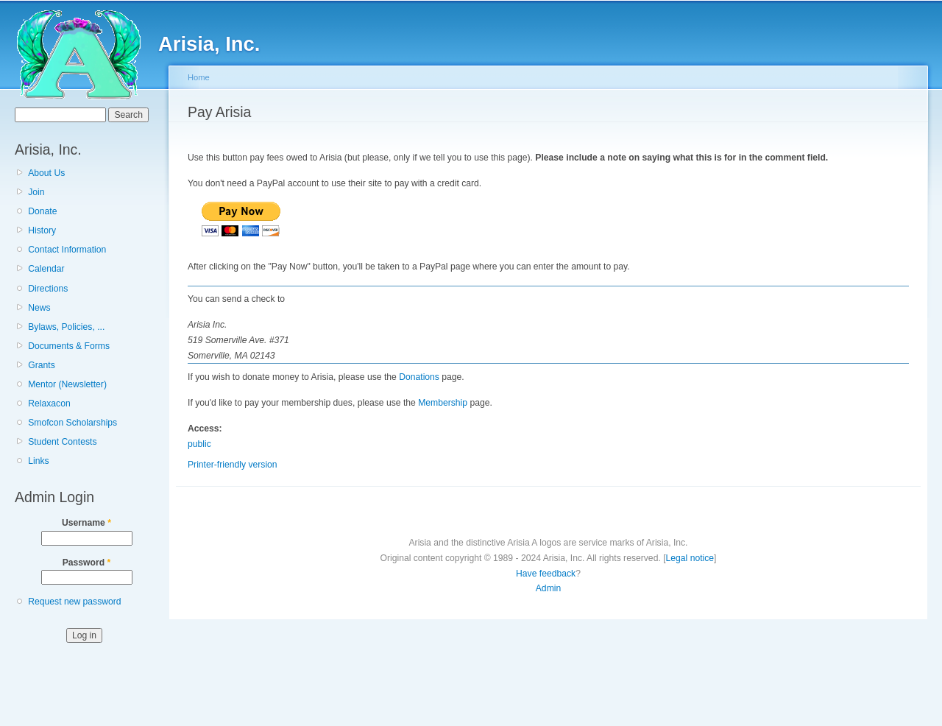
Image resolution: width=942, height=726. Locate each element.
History (42, 230)
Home (199, 77)
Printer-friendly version (232, 464)
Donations (419, 377)
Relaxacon (49, 403)
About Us (46, 173)
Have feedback (546, 573)
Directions (48, 288)
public (199, 444)
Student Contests (62, 442)
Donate (42, 211)
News (39, 308)
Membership (442, 403)
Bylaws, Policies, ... (66, 327)
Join (36, 192)
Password (87, 562)
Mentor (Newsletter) (67, 384)
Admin (548, 588)
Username (86, 523)
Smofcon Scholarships (72, 422)
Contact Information (67, 249)
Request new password (74, 601)
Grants (41, 365)
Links (38, 461)
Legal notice (690, 558)
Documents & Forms (69, 346)
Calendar (46, 269)
